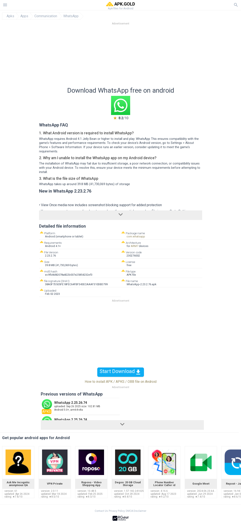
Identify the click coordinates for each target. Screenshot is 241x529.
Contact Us (101, 510)
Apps (24, 16)
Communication (45, 16)
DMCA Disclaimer (136, 510)
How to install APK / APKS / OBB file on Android (120, 382)
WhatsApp (71, 16)
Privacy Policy (117, 510)
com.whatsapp (136, 236)
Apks (10, 16)
